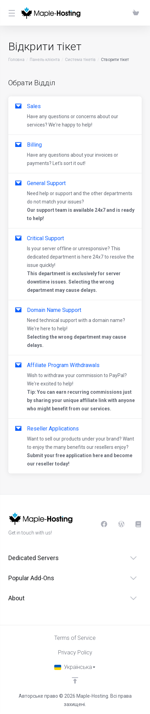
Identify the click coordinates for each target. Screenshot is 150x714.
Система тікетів (80, 59)
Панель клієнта (45, 59)
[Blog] (121, 524)
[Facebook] (104, 524)
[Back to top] (75, 680)
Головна (16, 59)
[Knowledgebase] (138, 524)
